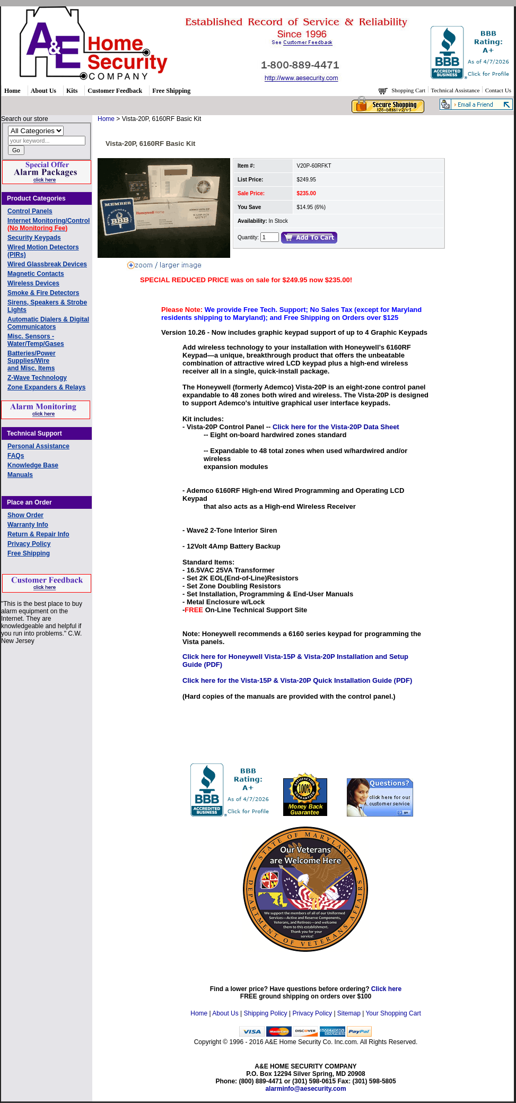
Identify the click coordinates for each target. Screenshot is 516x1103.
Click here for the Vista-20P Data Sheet (336, 427)
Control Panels (30, 211)
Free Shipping (171, 90)
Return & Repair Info (38, 534)
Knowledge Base (32, 465)
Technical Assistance (456, 90)
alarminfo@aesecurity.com (305, 1088)
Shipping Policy (265, 1013)
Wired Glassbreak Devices (47, 264)
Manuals (20, 475)
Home (12, 90)
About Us (43, 90)
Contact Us (498, 90)
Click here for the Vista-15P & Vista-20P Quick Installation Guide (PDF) (297, 680)
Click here (386, 989)
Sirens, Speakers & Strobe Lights (47, 306)
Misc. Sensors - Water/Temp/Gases (35, 340)
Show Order (25, 515)
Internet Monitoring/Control (48, 224)
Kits (71, 90)
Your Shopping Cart (393, 1013)
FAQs (15, 455)
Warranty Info (27, 524)
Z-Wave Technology (37, 377)
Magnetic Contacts (35, 273)
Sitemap (349, 1013)
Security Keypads (34, 237)
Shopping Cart (409, 90)
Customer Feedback (115, 90)
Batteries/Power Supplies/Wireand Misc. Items (31, 361)
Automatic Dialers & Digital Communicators (48, 323)
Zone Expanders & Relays (46, 387)
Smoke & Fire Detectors (43, 293)
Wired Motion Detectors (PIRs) (43, 251)
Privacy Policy (28, 544)
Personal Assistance (38, 446)
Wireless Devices (33, 283)
